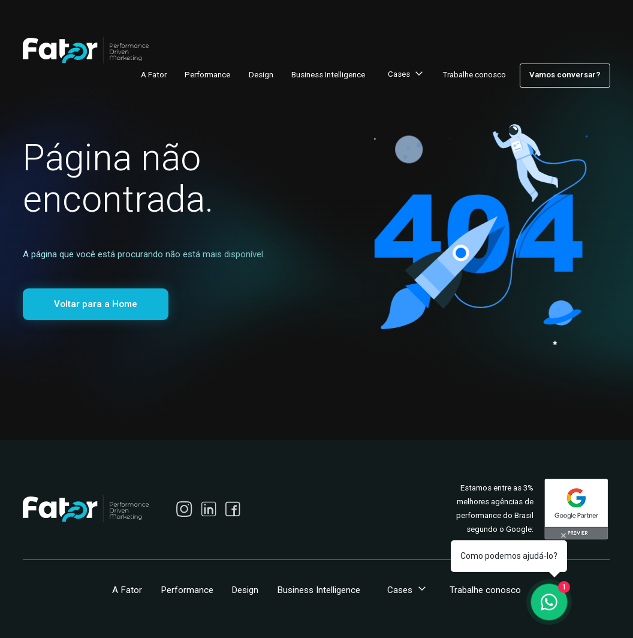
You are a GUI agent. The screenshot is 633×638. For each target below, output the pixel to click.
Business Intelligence (328, 74)
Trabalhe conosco (474, 74)
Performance (207, 74)
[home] (86, 50)
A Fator (154, 74)
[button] (404, 76)
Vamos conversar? (565, 74)
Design (261, 74)
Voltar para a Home (95, 304)
